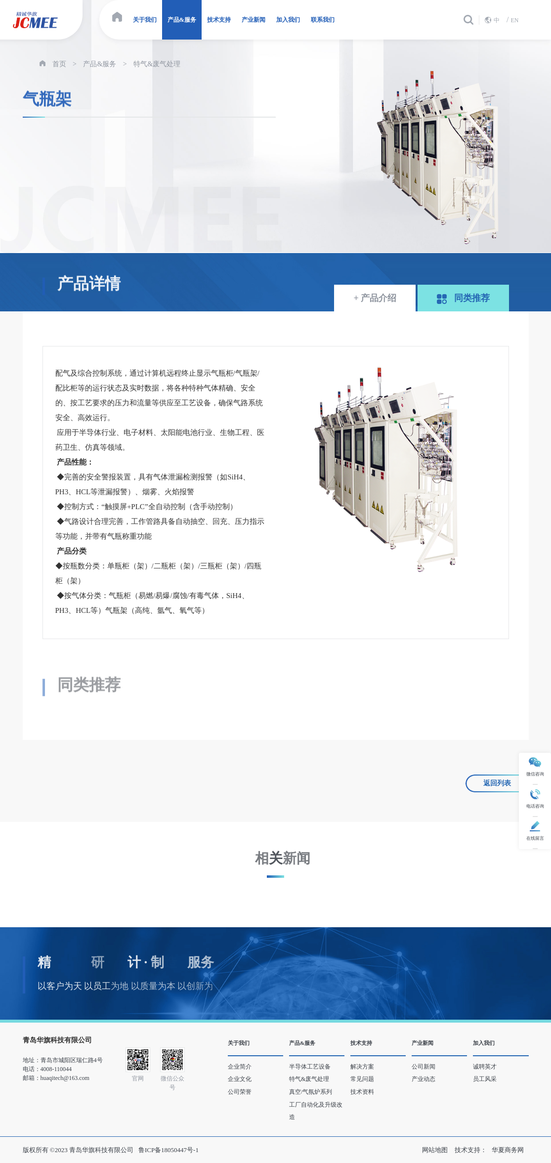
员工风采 (485, 1079)
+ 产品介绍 (374, 298)
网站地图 (435, 1150)
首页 (59, 64)
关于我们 (145, 19)
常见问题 (362, 1079)
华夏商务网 (508, 1150)
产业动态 (423, 1079)
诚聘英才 (485, 1066)
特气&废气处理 (156, 64)
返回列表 (497, 783)
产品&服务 (182, 19)
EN (514, 20)
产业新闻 (253, 19)
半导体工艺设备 (310, 1066)
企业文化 (240, 1079)
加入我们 (288, 19)
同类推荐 (463, 298)
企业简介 (240, 1066)
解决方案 (362, 1066)
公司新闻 (423, 1066)
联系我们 (323, 19)
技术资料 (362, 1091)
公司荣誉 (240, 1091)
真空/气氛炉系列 (310, 1091)
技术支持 (219, 19)
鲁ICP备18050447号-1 (168, 1150)
